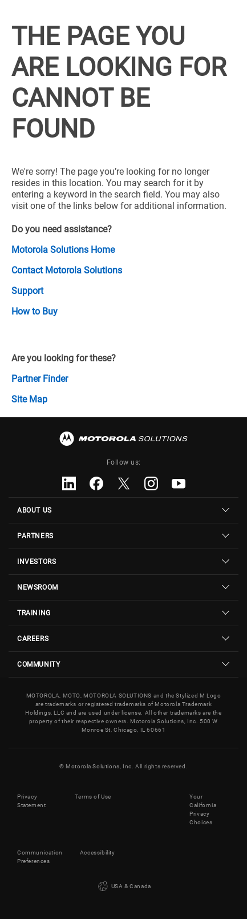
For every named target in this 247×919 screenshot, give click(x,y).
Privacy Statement (31, 800)
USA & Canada (123, 886)
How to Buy (34, 311)
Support (27, 290)
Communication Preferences (40, 856)
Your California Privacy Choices (202, 809)
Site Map (29, 399)
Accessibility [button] (97, 852)
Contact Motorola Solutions (66, 270)
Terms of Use (93, 796)
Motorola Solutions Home (63, 249)
